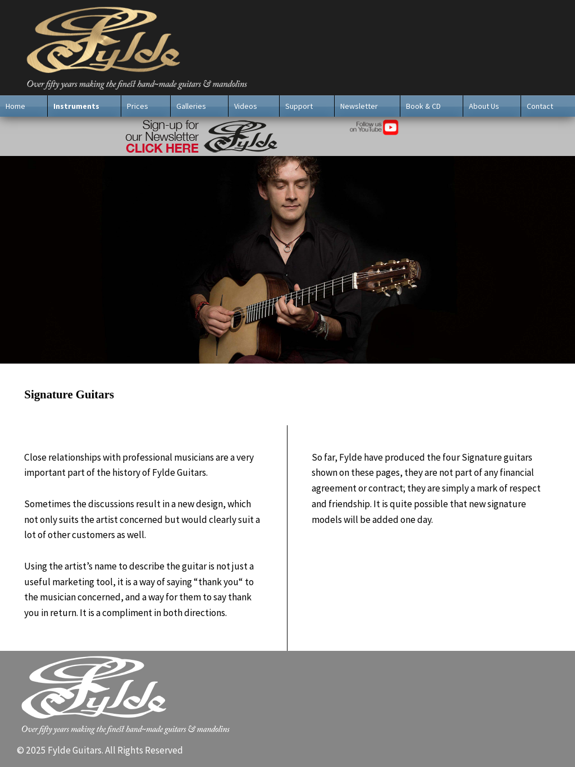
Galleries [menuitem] (191, 106)
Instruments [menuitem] (76, 106)
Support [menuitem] (299, 106)
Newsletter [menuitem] (359, 106)
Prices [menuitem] (137, 106)
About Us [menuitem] (484, 106)
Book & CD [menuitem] (423, 106)
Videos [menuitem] (245, 106)
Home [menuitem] (15, 106)
